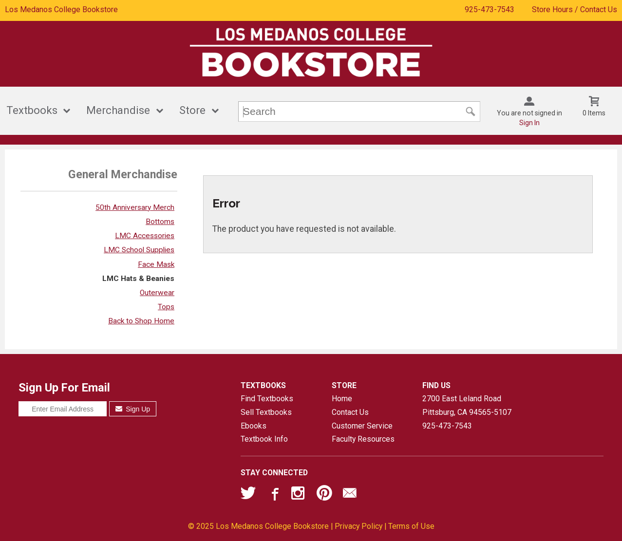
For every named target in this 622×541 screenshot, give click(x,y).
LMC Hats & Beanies (138, 278)
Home (342, 398)
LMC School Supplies (139, 249)
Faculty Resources (363, 439)
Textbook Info (264, 439)
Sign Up (132, 409)
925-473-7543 (489, 9)
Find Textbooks (267, 398)
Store (192, 110)
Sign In (529, 123)
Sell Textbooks (266, 412)
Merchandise (118, 110)
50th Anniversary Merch (134, 207)
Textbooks (31, 110)
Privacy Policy (358, 526)
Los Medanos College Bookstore (61, 9)
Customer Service (362, 425)
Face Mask (156, 264)
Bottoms (160, 221)
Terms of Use (411, 526)
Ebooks (253, 425)
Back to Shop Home (141, 321)
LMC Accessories (144, 235)
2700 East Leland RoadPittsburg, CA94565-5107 (466, 405)
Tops (166, 306)
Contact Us (350, 412)
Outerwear (157, 292)
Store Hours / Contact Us (574, 9)
